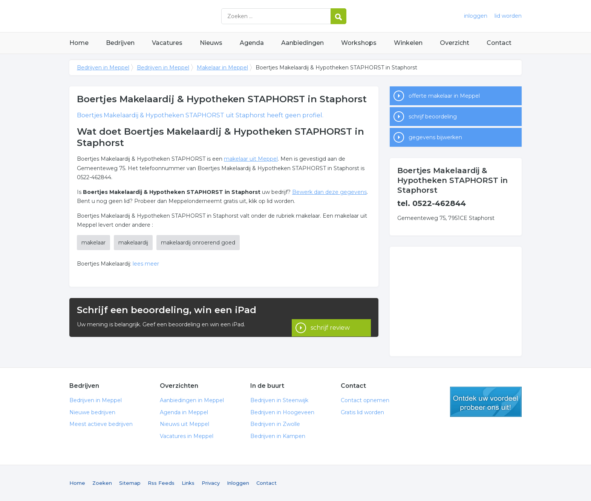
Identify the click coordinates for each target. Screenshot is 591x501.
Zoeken (102, 483)
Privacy (211, 483)
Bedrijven (120, 42)
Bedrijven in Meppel (163, 16)
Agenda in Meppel (184, 412)
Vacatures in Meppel (186, 436)
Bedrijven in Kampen (277, 436)
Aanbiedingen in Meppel (192, 400)
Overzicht (454, 42)
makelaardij (133, 242)
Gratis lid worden (362, 412)
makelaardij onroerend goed (198, 242)
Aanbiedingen (302, 42)
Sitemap (130, 483)
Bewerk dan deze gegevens (329, 192)
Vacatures (167, 42)
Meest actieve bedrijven (101, 424)
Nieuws (211, 42)
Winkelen (408, 42)
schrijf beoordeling (433, 116)
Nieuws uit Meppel (184, 424)
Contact (499, 42)
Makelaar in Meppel (222, 67)
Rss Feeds (161, 483)
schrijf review (330, 317)
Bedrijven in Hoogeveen (282, 412)
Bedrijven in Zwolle (275, 424)
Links (188, 483)
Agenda (252, 42)
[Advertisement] (455, 301)
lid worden (508, 15)
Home (79, 42)
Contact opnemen (365, 400)
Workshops (359, 42)
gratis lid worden (486, 402)
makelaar (93, 242)
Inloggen (238, 483)
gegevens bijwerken (435, 137)
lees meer (146, 263)
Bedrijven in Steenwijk (279, 400)
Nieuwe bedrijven (92, 412)
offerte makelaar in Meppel (444, 95)
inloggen (475, 15)
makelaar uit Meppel (251, 158)
